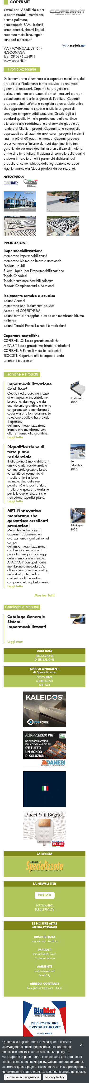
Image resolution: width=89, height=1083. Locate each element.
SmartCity (44, 975)
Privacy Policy (55, 1077)
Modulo (52, 941)
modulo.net (38, 941)
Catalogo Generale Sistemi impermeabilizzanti (26, 622)
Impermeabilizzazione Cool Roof (29, 386)
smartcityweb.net (44, 971)
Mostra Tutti (44, 595)
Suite (59, 988)
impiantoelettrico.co (44, 954)
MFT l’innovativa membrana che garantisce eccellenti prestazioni (27, 518)
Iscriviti (44, 895)
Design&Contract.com (40, 988)
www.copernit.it (14, 60)
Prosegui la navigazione (22, 1077)
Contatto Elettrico (45, 958)
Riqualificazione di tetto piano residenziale (25, 452)
